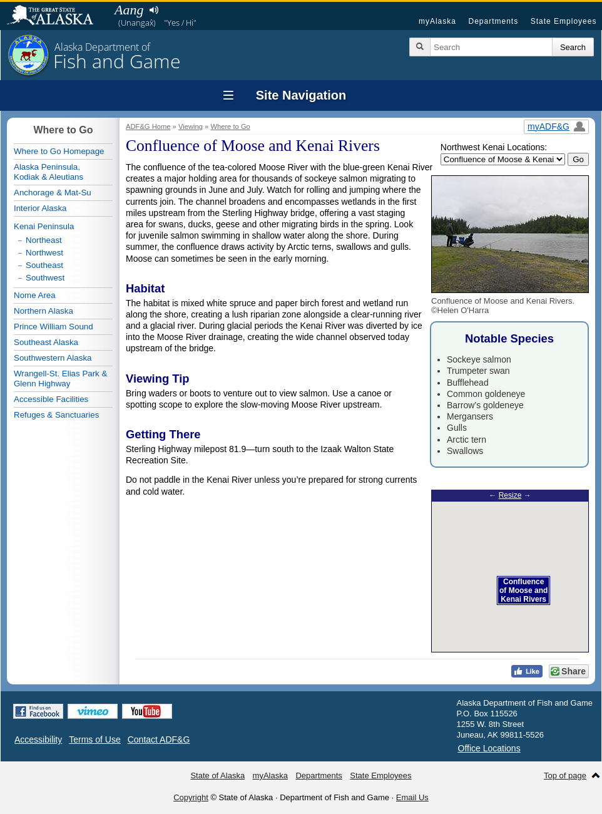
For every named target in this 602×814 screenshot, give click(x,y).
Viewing (190, 126)
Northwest (44, 252)
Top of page (565, 775)
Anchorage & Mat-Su (52, 192)
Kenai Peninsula (44, 226)
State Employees (564, 21)
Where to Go (230, 126)
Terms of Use (94, 739)
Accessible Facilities (51, 399)
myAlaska (437, 21)
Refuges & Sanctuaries (56, 415)
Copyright (190, 797)
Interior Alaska (40, 208)
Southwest (45, 277)
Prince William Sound (53, 326)
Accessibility (38, 739)
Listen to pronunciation (153, 10)
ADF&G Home (148, 126)
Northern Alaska (43, 311)
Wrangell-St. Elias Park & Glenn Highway (60, 378)
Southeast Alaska (46, 342)
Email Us (412, 797)
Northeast (44, 240)
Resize (510, 495)
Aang (129, 10)
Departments (493, 21)
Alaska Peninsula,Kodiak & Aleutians (48, 172)
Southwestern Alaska (52, 358)
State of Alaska (56, 16)
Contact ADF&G (159, 739)
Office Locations (489, 748)
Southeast (44, 265)
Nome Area (35, 295)
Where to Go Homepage (59, 151)
